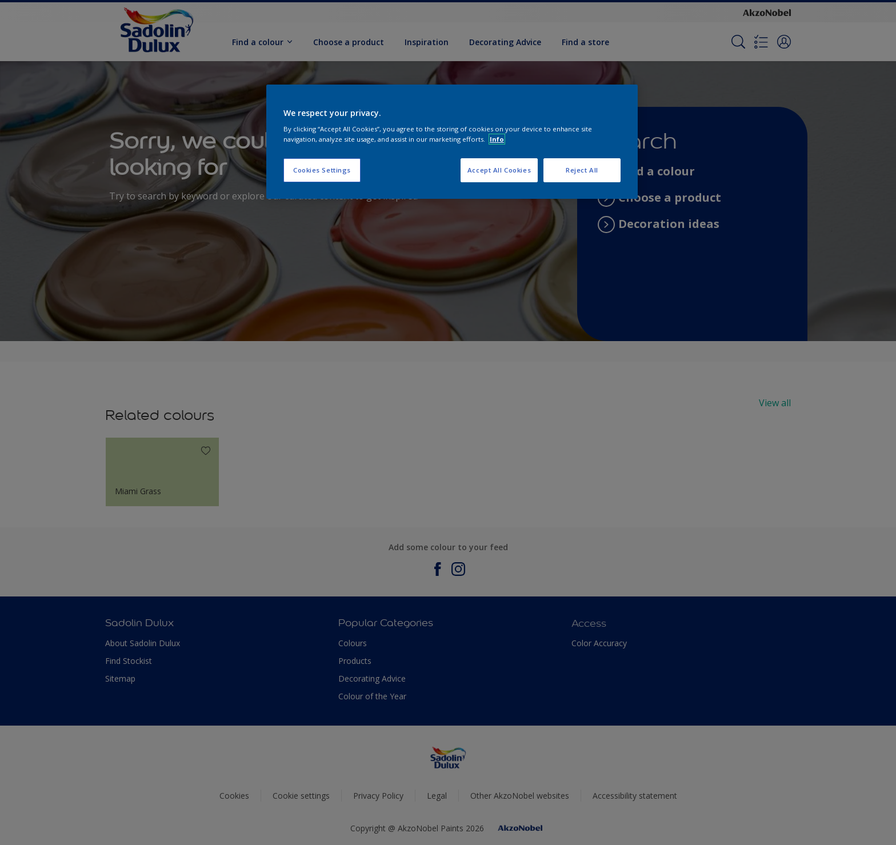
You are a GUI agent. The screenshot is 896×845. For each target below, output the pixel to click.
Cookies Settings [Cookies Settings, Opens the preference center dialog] (322, 170)
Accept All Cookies (499, 170)
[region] (452, 142)
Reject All (582, 170)
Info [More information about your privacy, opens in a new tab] (497, 139)
